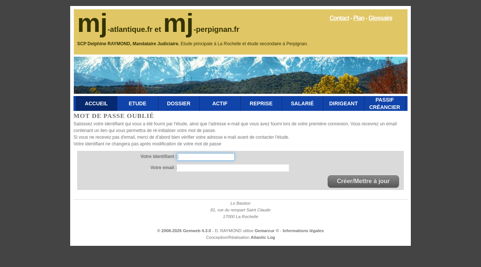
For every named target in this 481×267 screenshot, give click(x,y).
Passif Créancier (384, 103)
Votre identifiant (158, 156)
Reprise (261, 103)
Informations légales (303, 230)
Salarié (302, 103)
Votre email (162, 167)
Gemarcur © (267, 230)
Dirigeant (343, 103)
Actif (220, 103)
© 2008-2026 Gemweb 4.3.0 (184, 230)
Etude (137, 103)
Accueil (96, 103)
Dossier (178, 103)
